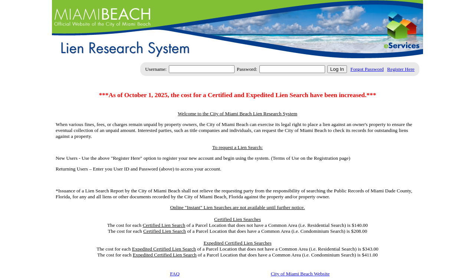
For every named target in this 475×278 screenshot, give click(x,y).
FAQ (175, 274)
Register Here (401, 69)
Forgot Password (367, 69)
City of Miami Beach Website (300, 274)
